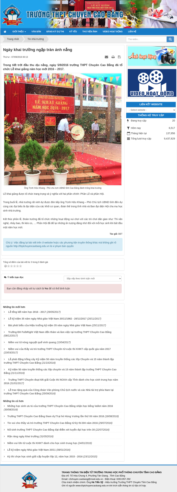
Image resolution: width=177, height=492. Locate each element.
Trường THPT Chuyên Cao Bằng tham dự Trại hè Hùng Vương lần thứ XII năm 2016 (55, 416)
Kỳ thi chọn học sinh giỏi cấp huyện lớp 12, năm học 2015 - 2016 (45, 456)
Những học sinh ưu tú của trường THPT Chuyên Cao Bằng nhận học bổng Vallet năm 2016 (60, 406)
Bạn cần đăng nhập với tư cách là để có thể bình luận (38, 288)
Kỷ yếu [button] (73, 31)
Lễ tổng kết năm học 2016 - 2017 (27, 312)
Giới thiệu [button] (19, 32)
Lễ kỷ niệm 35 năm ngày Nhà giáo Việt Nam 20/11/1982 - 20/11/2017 (47, 318)
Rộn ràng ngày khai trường (23, 436)
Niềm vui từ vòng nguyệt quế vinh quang (32, 342)
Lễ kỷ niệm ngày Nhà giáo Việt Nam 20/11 (31, 449)
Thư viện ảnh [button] (89, 31)
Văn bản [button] (36, 31)
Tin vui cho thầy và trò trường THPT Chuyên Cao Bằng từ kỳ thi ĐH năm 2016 (52, 423)
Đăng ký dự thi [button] (55, 31)
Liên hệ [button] (132, 31)
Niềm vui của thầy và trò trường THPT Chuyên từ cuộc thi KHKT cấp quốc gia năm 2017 (59, 349)
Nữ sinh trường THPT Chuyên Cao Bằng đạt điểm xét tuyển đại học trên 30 (51, 429)
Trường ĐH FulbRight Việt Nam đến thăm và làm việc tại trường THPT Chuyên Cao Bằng (59, 332)
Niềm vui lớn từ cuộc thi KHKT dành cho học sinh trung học (42, 443)
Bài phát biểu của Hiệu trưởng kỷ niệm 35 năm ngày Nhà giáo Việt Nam (49, 325)
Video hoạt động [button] (113, 31)
